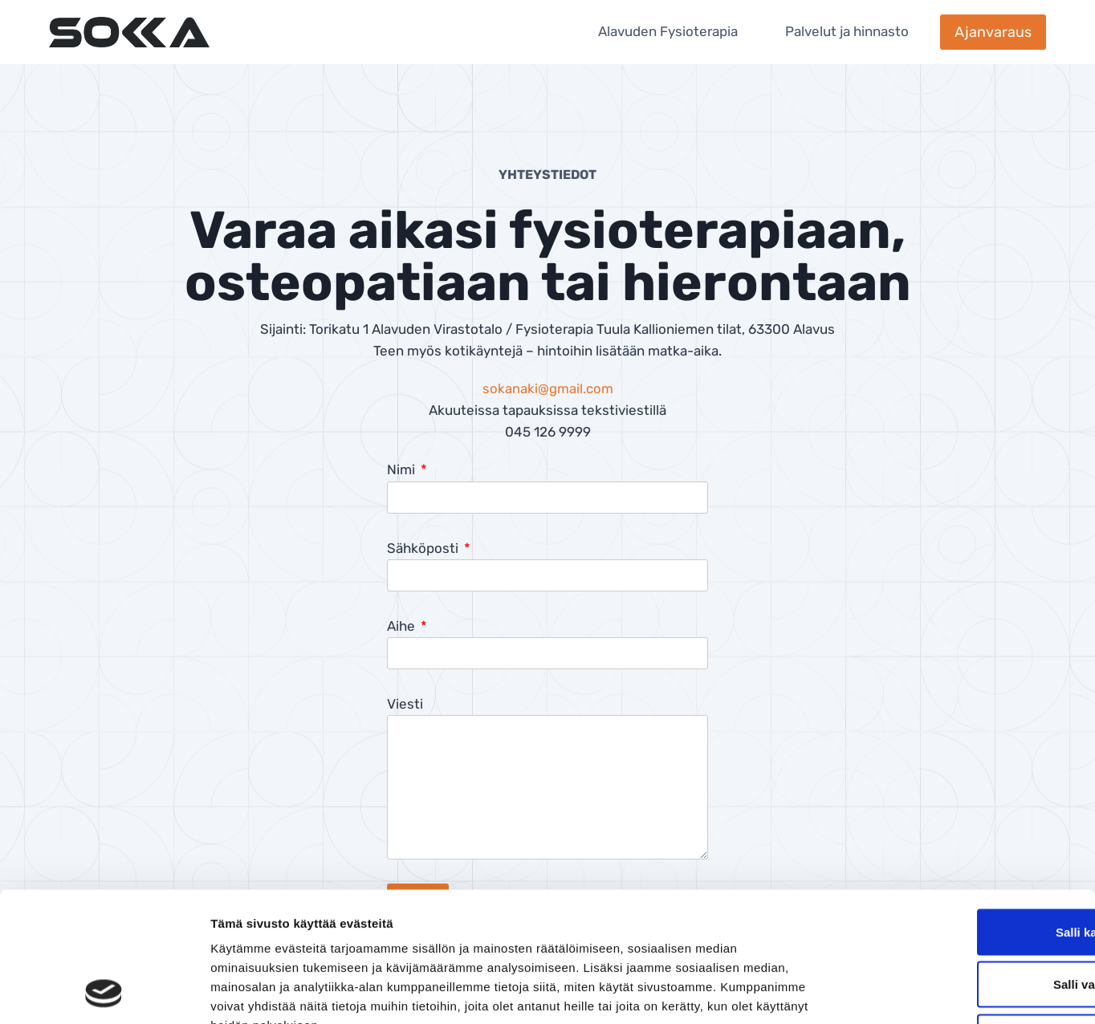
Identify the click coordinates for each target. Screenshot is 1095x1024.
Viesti (405, 704)
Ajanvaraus (993, 32)
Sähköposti (424, 548)
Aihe (402, 626)
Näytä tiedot (859, 992)
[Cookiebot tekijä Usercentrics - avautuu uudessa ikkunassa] (104, 993)
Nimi (402, 469)
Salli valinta (961, 866)
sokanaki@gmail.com (547, 388)
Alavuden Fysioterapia (668, 31)
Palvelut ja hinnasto (847, 31)
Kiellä (961, 918)
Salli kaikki (961, 813)
